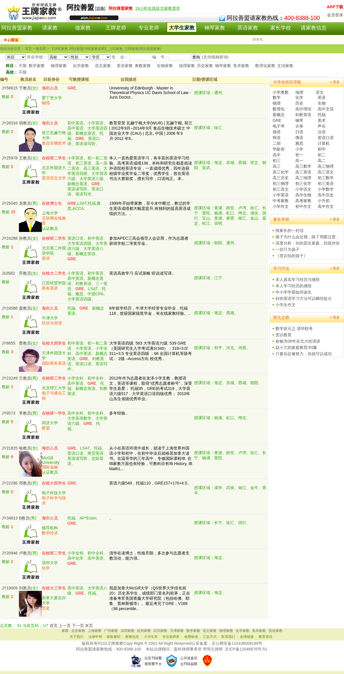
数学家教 (37, 65)
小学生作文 (285, 304)
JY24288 (9, 238)
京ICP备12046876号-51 (246, 649)
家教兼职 (113, 637)
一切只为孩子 (287, 249)
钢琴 (299, 120)
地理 (299, 92)
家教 (65, 631)
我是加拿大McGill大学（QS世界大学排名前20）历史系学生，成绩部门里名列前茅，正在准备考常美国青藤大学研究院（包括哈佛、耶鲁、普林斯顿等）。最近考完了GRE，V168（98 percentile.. (149, 598)
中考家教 (281, 200)
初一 (299, 155)
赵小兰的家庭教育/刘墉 (296, 347)
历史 (299, 103)
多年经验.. (118, 413)
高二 (322, 160)
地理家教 (187, 65)
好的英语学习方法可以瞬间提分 (303, 298)
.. (110, 518)
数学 (277, 97)
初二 (322, 155)
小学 (299, 149)
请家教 (50, 28)
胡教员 (25, 123)
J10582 (8, 273)
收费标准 (191, 637)
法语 (322, 132)
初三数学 (326, 177)
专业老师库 (170, 637)
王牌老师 (115, 28)
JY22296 (9, 483)
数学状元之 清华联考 (294, 328)
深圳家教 (127, 631)
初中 (322, 149)
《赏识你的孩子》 (291, 255)
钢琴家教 (214, 28)
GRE (277, 120)
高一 (299, 160)
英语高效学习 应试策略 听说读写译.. (141, 273)
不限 (23, 65)
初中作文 (303, 206)
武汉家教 (160, 631)
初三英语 (326, 183)
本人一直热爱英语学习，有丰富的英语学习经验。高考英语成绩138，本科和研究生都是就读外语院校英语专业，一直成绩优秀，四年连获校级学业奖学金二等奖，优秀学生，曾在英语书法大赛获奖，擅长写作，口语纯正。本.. (150, 168)
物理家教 (59, 65)
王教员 (25, 158)
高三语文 (326, 172)
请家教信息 (314, 28)
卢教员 (25, 553)
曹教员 (25, 343)
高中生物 (303, 195)
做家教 (83, 28)
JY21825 (9, 448)
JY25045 (9, 203)
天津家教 (177, 631)
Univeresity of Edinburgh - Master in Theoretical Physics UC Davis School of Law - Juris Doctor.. (150, 92)
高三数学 (303, 166)
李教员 (25, 413)
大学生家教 (182, 28)
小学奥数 (281, 92)
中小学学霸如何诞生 (293, 292)
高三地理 (303, 177)
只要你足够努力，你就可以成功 (303, 353)
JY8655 (8, 343)
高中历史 (326, 195)
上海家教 (94, 631)
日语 (299, 132)
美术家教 (241, 65)
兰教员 (25, 378)
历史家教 (205, 65)
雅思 (299, 143)
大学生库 (151, 637)
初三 (277, 160)
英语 (322, 97)
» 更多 (335, 82)
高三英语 (303, 172)
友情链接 (247, 637)
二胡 (277, 143)
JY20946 (9, 553)
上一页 (65, 625)
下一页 (78, 625)
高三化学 (281, 172)
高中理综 (303, 109)
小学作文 (281, 206)
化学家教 (81, 65)
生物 (322, 103)
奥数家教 (143, 65)
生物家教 (165, 65)
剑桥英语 (303, 114)
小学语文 (303, 189)
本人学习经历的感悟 (293, 286)
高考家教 (303, 200)
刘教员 (25, 588)
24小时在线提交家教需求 (157, 8)
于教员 (25, 88)
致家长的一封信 (289, 230)
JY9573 (8, 413)
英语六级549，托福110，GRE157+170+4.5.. (149, 483)
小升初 (324, 200)
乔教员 (25, 273)
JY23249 (9, 378)
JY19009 (9, 588)
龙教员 (25, 203)
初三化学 (303, 183)
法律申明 (95, 637)
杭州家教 (144, 631)
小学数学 (326, 189)
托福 (322, 114)
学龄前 (279, 149)
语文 (320, 92)
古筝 (299, 126)
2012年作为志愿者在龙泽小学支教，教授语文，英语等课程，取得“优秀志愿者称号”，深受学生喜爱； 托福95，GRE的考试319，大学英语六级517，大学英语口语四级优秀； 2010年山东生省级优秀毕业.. (150, 388)
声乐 (322, 126)
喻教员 (25, 448)
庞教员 (25, 308)
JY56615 (9, 88)
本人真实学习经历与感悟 (297, 279)
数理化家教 (265, 65)
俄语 (299, 137)
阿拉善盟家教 (16, 28)
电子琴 (279, 126)
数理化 (279, 109)
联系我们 (228, 637)
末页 (89, 625)
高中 (277, 155)
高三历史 (281, 177)
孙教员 (25, 238)
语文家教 (103, 65)
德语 (277, 132)
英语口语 (326, 137)
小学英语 (281, 195)
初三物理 (281, 183)
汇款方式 (210, 637)
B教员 (24, 518)
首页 (54, 625)
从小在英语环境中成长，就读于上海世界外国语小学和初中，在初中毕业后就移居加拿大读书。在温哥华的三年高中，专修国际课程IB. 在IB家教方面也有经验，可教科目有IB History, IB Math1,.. (150, 458)
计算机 (324, 143)
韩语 (277, 137)
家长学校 (280, 28)
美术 (322, 120)
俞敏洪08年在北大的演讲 (297, 341)
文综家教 (285, 65)
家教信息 (132, 637)
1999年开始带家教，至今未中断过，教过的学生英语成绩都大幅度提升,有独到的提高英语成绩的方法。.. (150, 208)
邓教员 (25, 483)
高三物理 (326, 166)
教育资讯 (265, 637)
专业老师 (148, 28)
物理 (277, 103)
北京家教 (78, 631)
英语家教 (247, 28)
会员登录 (335, 15)
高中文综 (326, 109)
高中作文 (326, 206)
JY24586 (9, 308)
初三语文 (281, 189)
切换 (100, 8)
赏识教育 (283, 335)
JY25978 (9, 158)
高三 (277, 166)
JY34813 (9, 518)
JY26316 (9, 123)
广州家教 (111, 631)
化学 (299, 97)
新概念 (279, 114)
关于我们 (76, 637)
